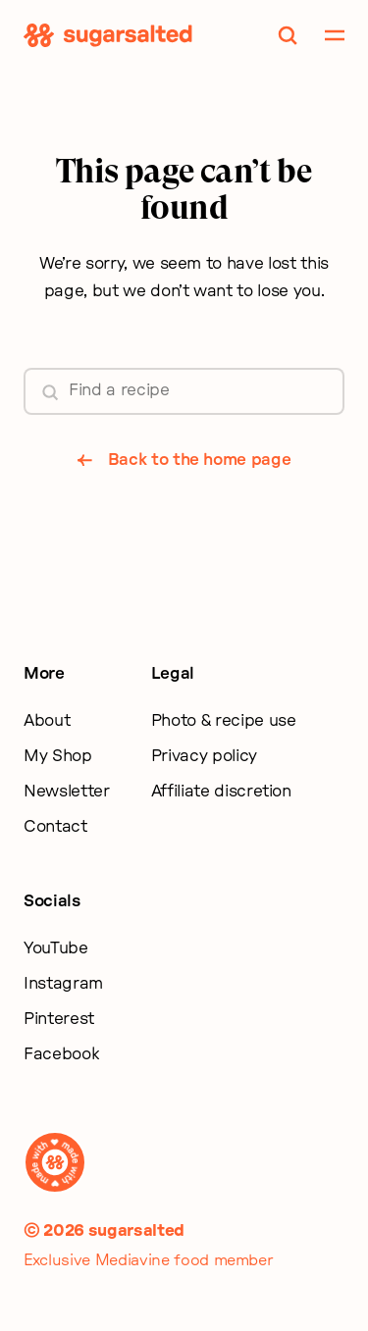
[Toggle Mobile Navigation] (334, 35)
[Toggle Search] (287, 35)
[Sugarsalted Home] (108, 35)
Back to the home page (199, 459)
